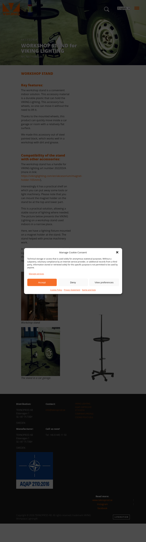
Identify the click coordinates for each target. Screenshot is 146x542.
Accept (42, 282)
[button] (117, 252)
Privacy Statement (72, 290)
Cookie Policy (56, 290)
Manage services (36, 273)
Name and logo (89, 290)
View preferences (104, 282)
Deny (73, 282)
